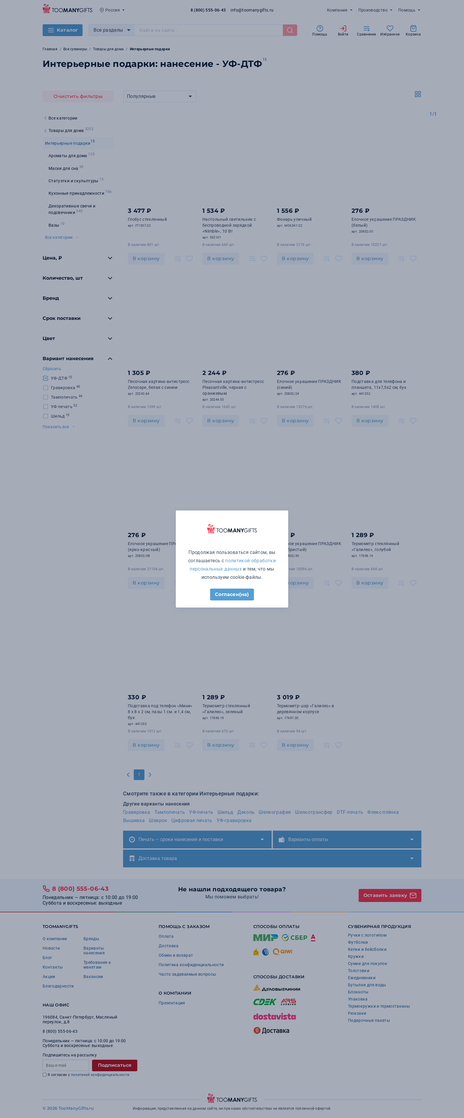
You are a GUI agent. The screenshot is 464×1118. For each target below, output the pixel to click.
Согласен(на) (232, 594)
